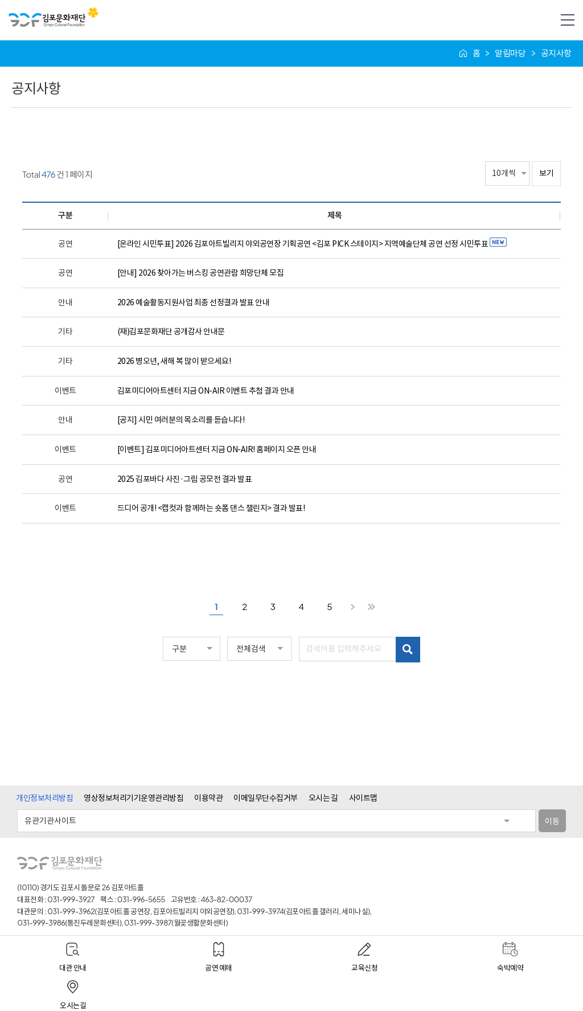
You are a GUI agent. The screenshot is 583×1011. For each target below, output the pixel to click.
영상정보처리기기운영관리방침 (133, 797)
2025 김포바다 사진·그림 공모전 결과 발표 (184, 479)
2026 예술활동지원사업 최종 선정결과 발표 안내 (193, 302)
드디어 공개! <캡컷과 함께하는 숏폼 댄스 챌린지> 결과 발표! (211, 508)
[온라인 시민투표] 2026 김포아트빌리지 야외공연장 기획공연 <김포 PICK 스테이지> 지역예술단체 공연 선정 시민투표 (312, 244)
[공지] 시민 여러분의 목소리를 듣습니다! (181, 420)
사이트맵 (363, 797)
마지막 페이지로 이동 (372, 607)
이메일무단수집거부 (265, 797)
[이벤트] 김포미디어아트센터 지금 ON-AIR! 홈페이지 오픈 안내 (217, 449)
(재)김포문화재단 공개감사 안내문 (171, 331)
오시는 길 (323, 797)
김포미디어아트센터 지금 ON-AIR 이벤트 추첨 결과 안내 (205, 391)
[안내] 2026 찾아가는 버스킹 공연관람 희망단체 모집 (200, 273)
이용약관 (208, 797)
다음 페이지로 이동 (353, 607)
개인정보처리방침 (44, 797)
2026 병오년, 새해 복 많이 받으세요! (174, 361)
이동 (552, 821)
